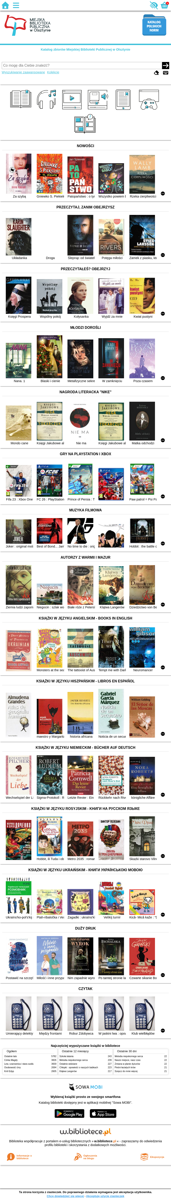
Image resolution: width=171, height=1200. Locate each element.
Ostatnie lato (10, 1056)
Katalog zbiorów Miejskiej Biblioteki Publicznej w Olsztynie (85, 49)
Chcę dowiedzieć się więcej (65, 1196)
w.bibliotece (105, 1141)
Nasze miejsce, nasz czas (127, 1060)
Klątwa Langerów (68, 1071)
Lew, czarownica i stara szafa (18, 1064)
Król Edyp (9, 1071)
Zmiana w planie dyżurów (127, 1064)
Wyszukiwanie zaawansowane (23, 72)
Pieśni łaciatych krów (125, 1067)
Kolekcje (53, 72)
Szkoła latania (66, 1056)
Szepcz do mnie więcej (126, 1071)
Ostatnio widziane (68, 1064)
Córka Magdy (11, 1060)
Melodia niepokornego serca (73, 1060)
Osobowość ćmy (12, 1067)
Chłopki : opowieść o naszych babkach (78, 1067)
